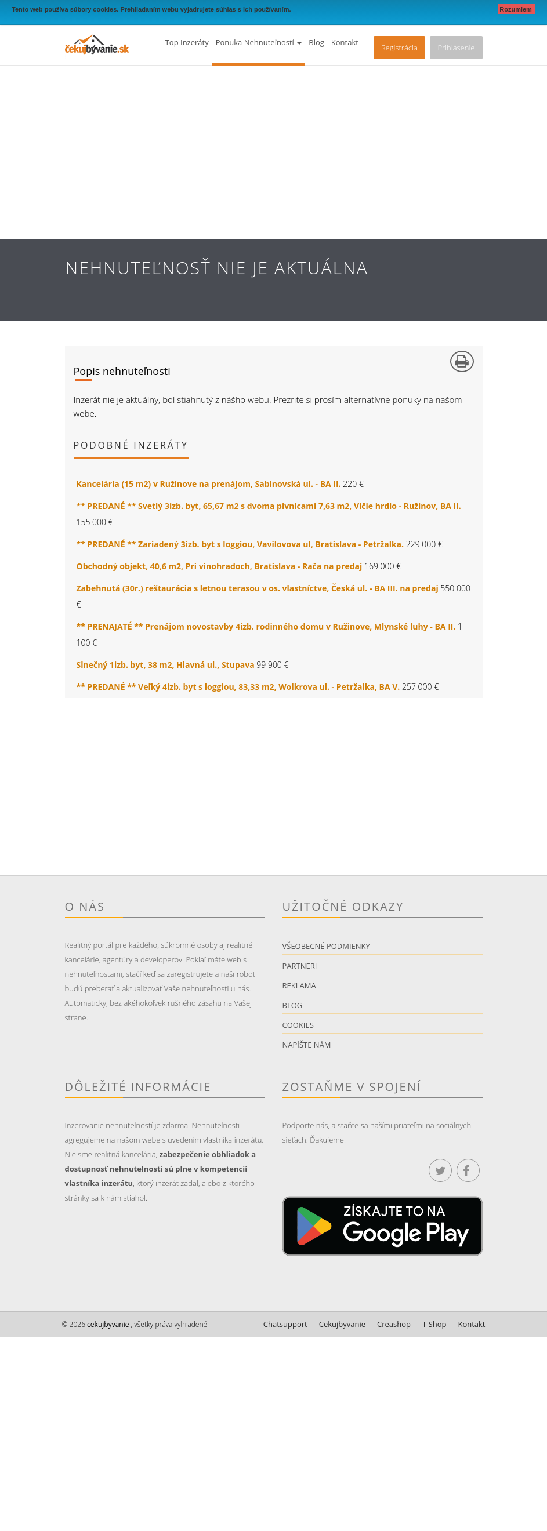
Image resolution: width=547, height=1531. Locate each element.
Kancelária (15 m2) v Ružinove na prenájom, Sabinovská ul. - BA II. (209, 483)
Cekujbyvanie (342, 1324)
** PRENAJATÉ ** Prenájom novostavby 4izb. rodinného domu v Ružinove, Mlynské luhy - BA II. (266, 626)
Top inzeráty (187, 42)
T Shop (434, 1324)
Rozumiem (516, 9)
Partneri (299, 966)
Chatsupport (285, 1324)
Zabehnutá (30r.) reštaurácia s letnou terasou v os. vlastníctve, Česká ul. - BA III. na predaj (258, 588)
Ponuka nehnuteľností (259, 42)
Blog (316, 42)
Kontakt (344, 42)
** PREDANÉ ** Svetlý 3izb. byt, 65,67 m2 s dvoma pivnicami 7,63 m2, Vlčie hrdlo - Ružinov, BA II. (269, 505)
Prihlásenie (455, 47)
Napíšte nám (306, 1044)
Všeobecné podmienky (326, 946)
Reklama (299, 985)
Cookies (298, 1025)
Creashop (394, 1324)
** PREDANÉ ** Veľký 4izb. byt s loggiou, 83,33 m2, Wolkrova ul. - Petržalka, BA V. (238, 686)
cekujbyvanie (107, 1324)
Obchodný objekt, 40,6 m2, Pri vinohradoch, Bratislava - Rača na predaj (220, 566)
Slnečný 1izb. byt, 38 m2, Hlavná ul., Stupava (166, 664)
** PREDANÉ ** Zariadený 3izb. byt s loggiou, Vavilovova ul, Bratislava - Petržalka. (240, 544)
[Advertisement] (273, 152)
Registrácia (399, 47)
